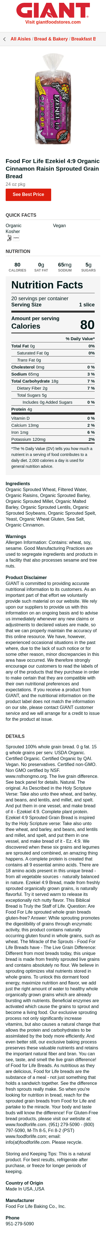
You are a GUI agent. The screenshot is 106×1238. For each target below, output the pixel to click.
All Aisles (21, 39)
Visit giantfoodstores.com (53, 22)
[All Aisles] (53, 11)
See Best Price (28, 194)
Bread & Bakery (51, 39)
